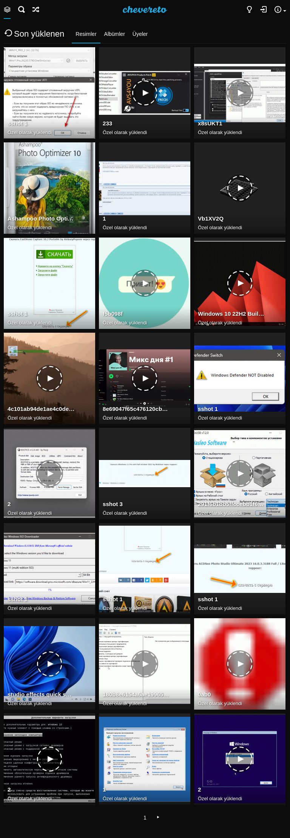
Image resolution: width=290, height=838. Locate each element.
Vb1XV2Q (211, 218)
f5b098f (113, 313)
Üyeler (140, 34)
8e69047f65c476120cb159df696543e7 (136, 409)
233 (107, 123)
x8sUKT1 (210, 123)
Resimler (86, 34)
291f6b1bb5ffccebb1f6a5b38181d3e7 (231, 504)
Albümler (114, 34)
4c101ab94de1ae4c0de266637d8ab (41, 409)
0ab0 (204, 694)
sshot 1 (18, 123)
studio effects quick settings (41, 694)
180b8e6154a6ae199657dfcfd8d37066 (136, 694)
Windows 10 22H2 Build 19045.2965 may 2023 (231, 313)
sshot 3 (113, 504)
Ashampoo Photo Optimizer (41, 218)
